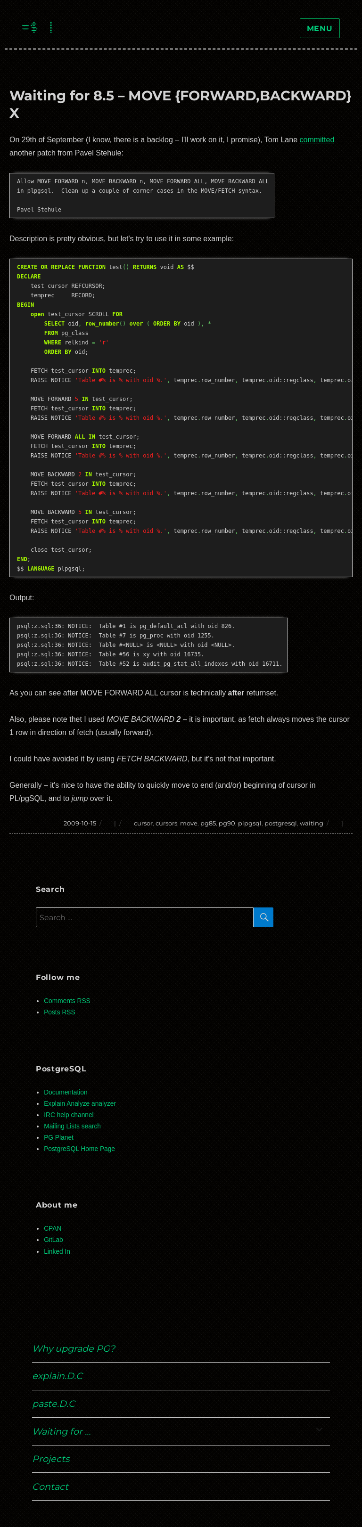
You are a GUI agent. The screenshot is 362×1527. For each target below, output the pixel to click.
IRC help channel (68, 1115)
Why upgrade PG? (73, 1348)
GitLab (53, 1239)
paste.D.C (53, 1403)
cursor (143, 823)
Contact (50, 1486)
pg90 (227, 823)
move (188, 823)
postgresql (280, 823)
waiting (311, 823)
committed (317, 140)
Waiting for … (61, 1431)
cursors (166, 823)
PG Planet (59, 1137)
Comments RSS (67, 1000)
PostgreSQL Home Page (79, 1148)
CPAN (52, 1228)
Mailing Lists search (72, 1126)
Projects (50, 1458)
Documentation (65, 1092)
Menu (320, 28)
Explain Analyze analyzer (80, 1103)
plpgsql (250, 823)
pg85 (208, 823)
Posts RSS (59, 1012)
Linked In (57, 1251)
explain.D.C (57, 1375)
